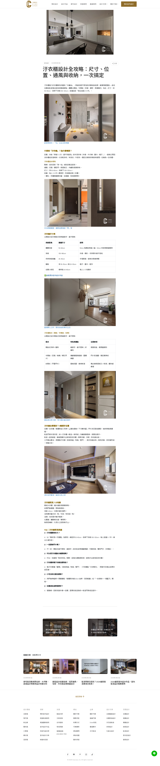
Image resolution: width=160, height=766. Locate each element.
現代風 (25, 718)
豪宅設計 (74, 4)
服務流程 (76, 718)
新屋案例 (83, 4)
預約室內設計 (129, 4)
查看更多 (36, 655)
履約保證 (76, 740)
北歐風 (25, 714)
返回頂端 (80, 696)
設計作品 (64, 4)
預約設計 (55, 4)
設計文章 (102, 4)
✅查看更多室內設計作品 (53, 275)
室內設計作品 (44, 727)
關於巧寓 (113, 4)
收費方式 (76, 722)
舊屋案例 (93, 4)
